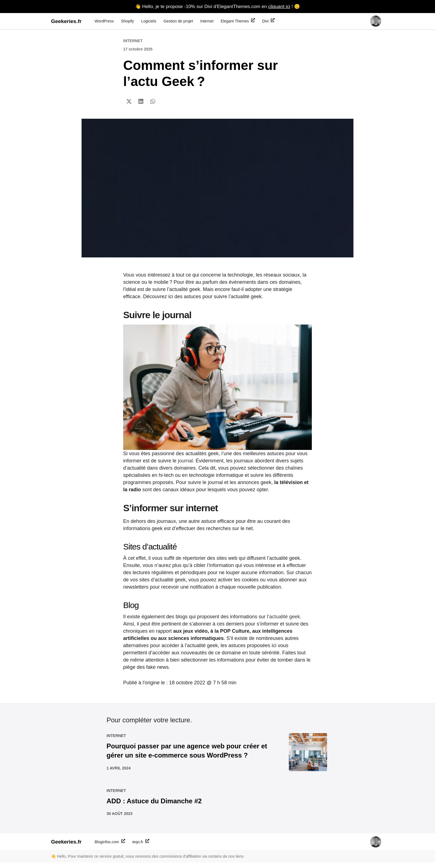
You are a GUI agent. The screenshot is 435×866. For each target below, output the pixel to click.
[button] (129, 101)
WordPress (104, 21)
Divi (268, 20)
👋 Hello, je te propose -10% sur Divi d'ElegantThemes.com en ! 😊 (217, 6)
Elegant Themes (238, 20)
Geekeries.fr (66, 21)
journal (185, 461)
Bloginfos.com (110, 844)
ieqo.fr (140, 844)
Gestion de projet (178, 21)
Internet (206, 21)
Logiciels (148, 21)
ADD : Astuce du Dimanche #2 (154, 804)
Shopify (127, 21)
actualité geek (284, 616)
